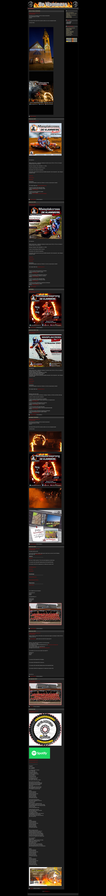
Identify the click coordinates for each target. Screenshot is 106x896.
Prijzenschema (31, 177)
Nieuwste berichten (69, 26)
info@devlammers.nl (41, 266)
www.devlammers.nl (35, 276)
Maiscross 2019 (69, 16)
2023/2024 (68, 30)
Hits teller (68, 20)
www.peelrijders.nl (35, 272)
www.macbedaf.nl (35, 189)
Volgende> (47, 891)
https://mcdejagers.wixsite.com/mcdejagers (39, 193)
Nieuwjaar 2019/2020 (69, 32)
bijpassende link (44, 888)
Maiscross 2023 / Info (69, 31)
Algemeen (30, 558)
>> (49, 891)
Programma (31, 175)
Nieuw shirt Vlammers (70, 12)
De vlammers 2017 (69, 34)
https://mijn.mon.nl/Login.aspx (53, 644)
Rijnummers (31, 179)
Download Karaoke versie (33, 762)
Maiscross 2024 (69, 17)
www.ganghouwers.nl (35, 284)
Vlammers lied (68, 35)
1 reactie (31, 706)
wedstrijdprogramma (32, 567)
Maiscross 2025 (69, 28)
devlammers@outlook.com (42, 185)
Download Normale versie (33, 760)
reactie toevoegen (32, 116)
